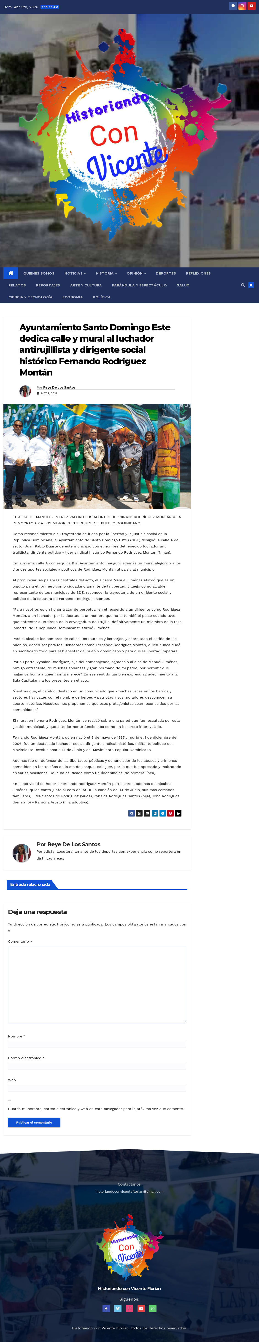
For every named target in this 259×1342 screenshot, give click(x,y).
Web (12, 1080)
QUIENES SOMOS (39, 273)
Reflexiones (198, 273)
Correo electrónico (26, 1058)
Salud (183, 285)
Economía (72, 297)
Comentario (20, 941)
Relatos (17, 285)
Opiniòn (135, 273)
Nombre (17, 1036)
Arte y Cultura (86, 285)
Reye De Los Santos (59, 387)
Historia (105, 273)
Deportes (166, 273)
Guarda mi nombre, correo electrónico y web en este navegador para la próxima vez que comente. (96, 1109)
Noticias (74, 273)
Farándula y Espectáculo (139, 285)
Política (102, 297)
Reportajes (48, 285)
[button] (243, 285)
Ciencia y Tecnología (30, 297)
